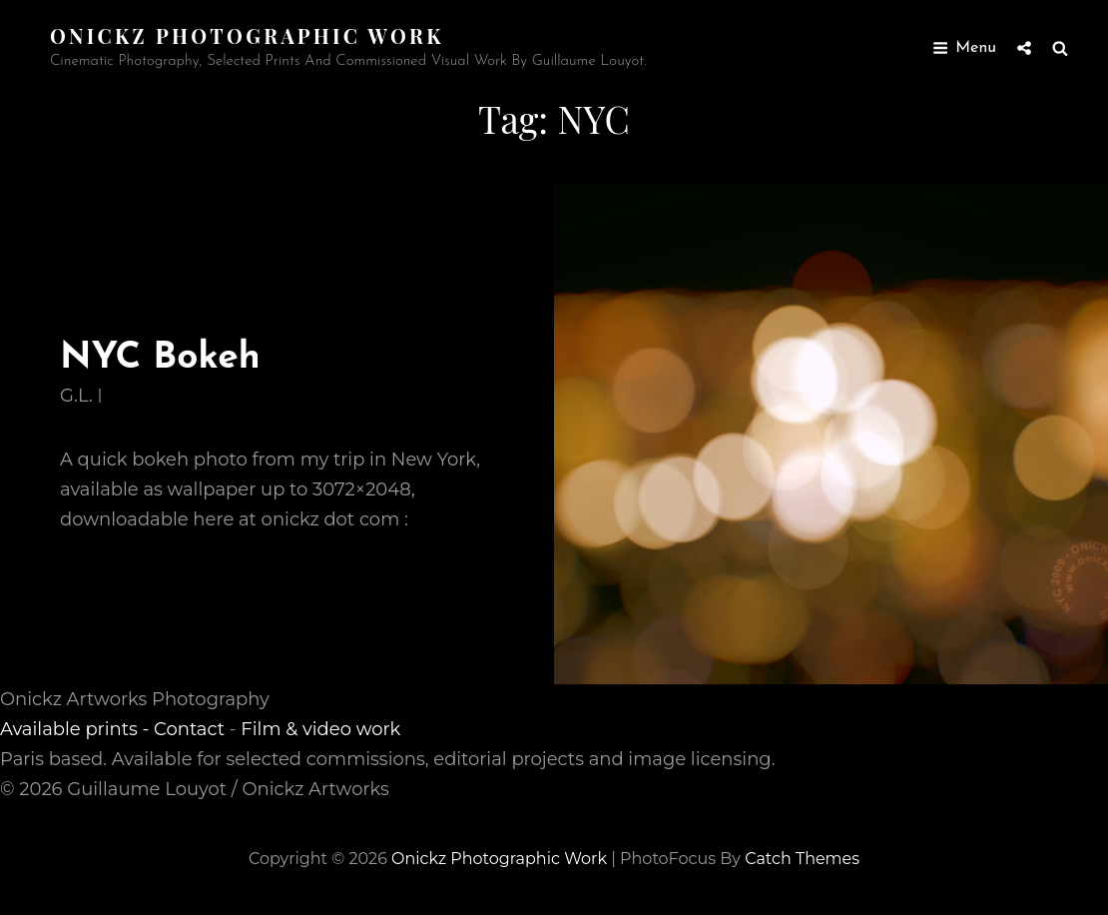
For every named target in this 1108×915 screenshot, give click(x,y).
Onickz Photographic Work (247, 35)
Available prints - (77, 729)
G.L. (76, 396)
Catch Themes (802, 858)
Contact (189, 729)
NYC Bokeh (160, 358)
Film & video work (320, 729)
